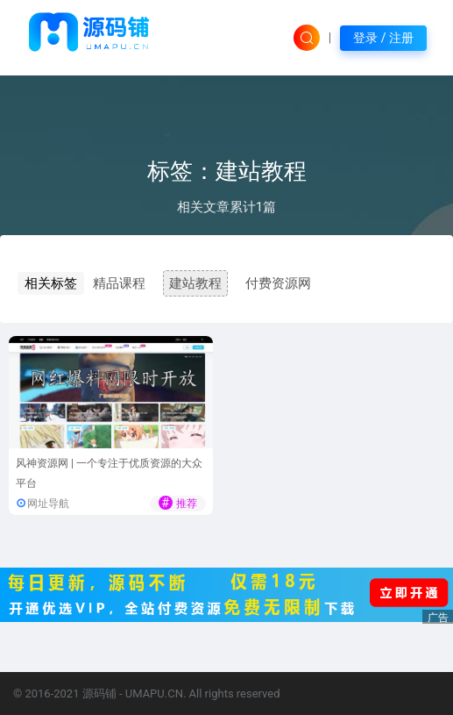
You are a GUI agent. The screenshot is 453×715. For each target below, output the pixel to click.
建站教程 (195, 283)
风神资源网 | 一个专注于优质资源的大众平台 (109, 473)
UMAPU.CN (154, 693)
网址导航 (48, 503)
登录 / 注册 (383, 38)
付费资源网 (278, 283)
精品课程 (119, 283)
